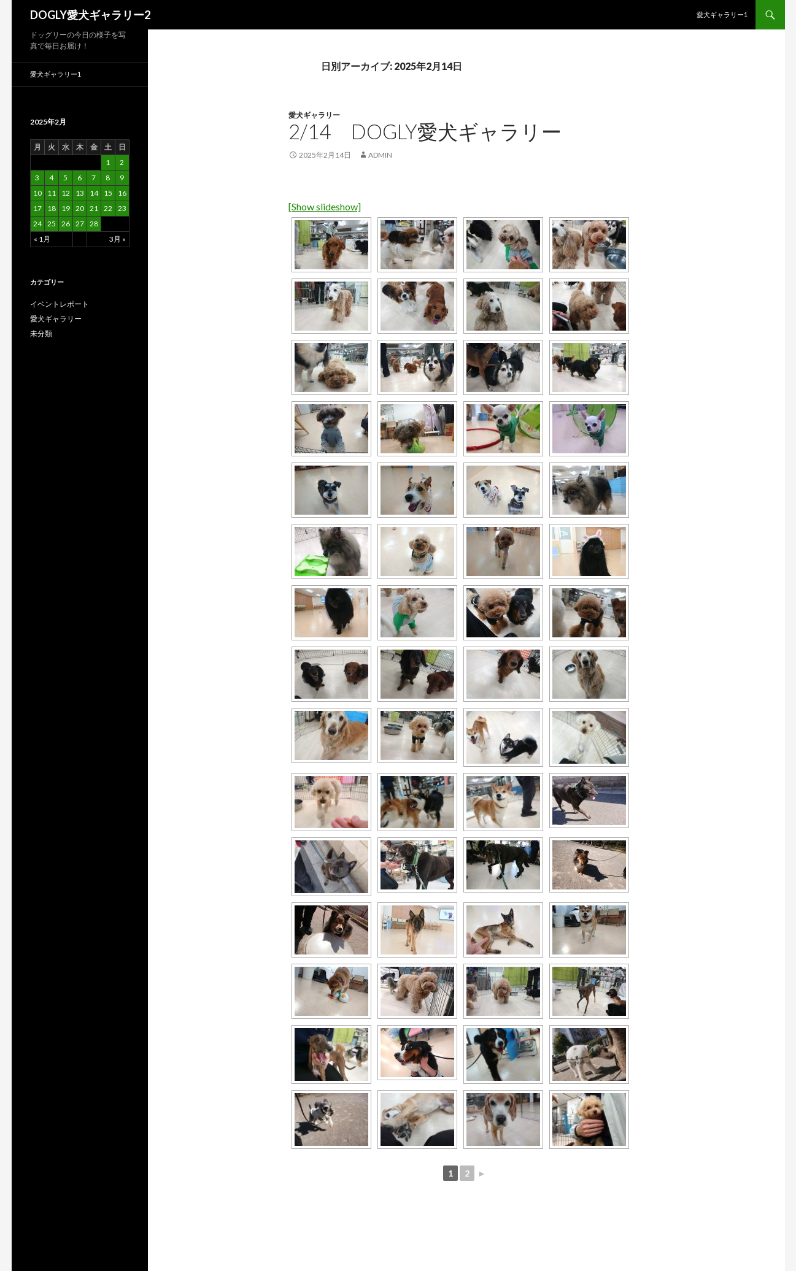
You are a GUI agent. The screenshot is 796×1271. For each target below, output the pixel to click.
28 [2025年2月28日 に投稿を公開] (94, 223)
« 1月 (42, 239)
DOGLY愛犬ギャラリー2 (90, 14)
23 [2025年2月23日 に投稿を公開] (122, 208)
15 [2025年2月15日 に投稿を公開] (108, 193)
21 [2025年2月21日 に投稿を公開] (94, 208)
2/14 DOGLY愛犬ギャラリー (425, 131)
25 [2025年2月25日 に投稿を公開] (51, 223)
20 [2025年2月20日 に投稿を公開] (79, 208)
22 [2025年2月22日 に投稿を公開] (108, 208)
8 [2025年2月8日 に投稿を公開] (108, 177)
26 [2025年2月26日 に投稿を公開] (65, 223)
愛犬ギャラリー (314, 115)
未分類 (41, 333)
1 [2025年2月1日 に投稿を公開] (108, 162)
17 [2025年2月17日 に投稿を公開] (37, 208)
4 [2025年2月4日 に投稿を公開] (51, 177)
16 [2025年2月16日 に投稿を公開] (122, 193)
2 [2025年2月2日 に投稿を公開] (122, 162)
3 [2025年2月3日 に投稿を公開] (37, 177)
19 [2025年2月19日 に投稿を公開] (65, 208)
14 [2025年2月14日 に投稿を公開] (94, 193)
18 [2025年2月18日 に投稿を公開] (51, 208)
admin (380, 154)
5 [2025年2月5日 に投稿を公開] (65, 177)
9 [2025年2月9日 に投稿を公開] (122, 177)
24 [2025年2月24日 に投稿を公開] (37, 223)
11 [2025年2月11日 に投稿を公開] (51, 193)
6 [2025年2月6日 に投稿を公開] (79, 177)
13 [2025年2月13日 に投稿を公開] (79, 193)
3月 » (117, 239)
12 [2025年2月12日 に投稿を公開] (65, 193)
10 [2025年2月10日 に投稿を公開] (37, 193)
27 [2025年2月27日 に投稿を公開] (79, 223)
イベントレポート (59, 304)
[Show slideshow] (324, 206)
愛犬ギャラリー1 (722, 14)
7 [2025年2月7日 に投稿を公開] (93, 177)
